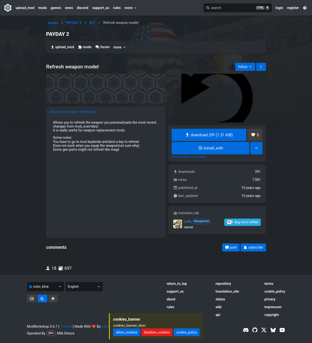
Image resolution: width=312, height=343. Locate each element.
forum (102, 47)
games (56, 8)
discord (82, 8)
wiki (218, 307)
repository (223, 284)
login (279, 8)
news (69, 8)
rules (117, 8)
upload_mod (25, 8)
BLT (92, 23)
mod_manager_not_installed (189, 156)
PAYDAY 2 (73, 23)
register (293, 8)
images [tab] (73, 112)
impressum (273, 307)
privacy (269, 299)
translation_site (227, 291)
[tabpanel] (105, 136)
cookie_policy (274, 291)
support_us (100, 8)
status (220, 299)
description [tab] (58, 112)
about (171, 299)
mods (42, 8)
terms (268, 284)
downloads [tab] (88, 112)
